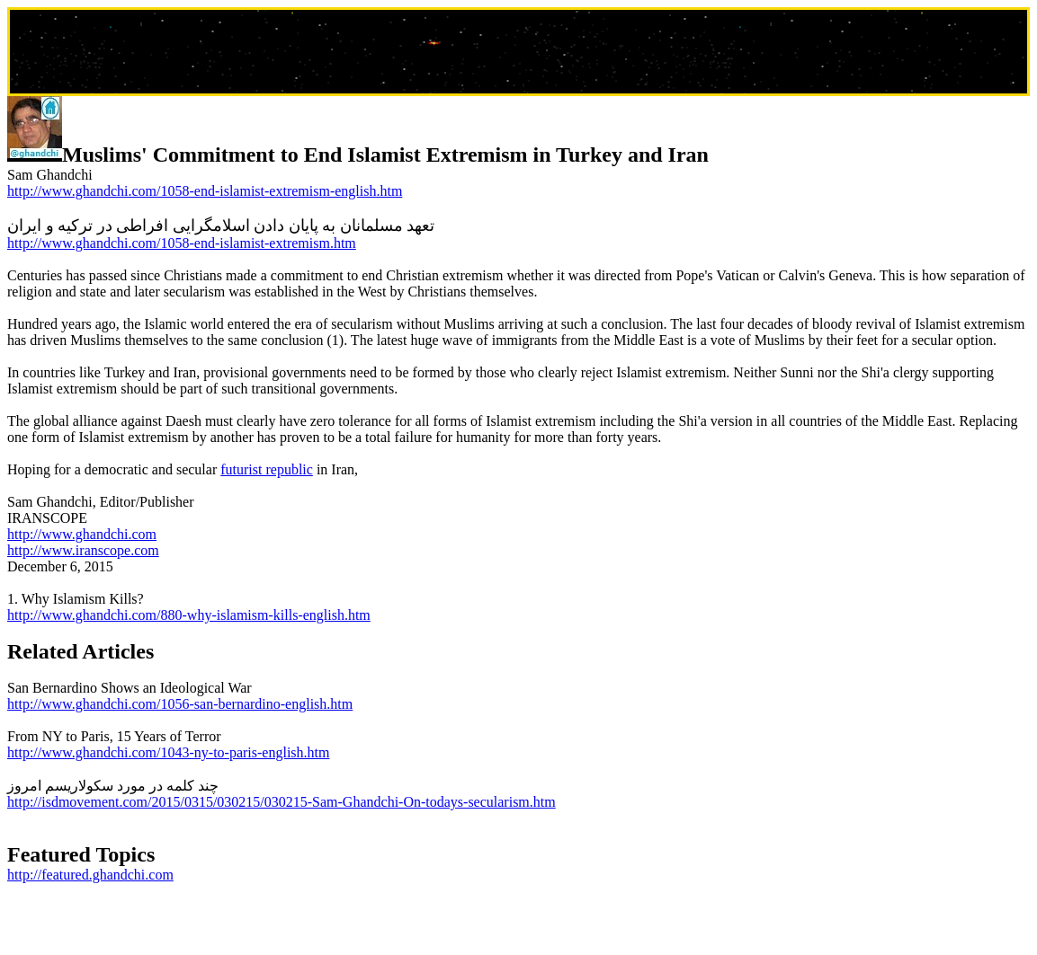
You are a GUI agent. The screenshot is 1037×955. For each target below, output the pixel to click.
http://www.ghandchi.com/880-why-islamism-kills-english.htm (189, 615)
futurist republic (266, 469)
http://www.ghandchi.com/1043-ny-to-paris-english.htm (168, 752)
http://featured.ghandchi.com (90, 874)
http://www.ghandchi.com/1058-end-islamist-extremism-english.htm (204, 191)
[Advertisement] (519, 53)
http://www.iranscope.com (83, 550)
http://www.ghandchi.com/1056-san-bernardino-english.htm (180, 704)
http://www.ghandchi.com (81, 534)
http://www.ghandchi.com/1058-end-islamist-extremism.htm (181, 243)
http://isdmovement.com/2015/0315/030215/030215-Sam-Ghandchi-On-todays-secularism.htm (281, 801)
